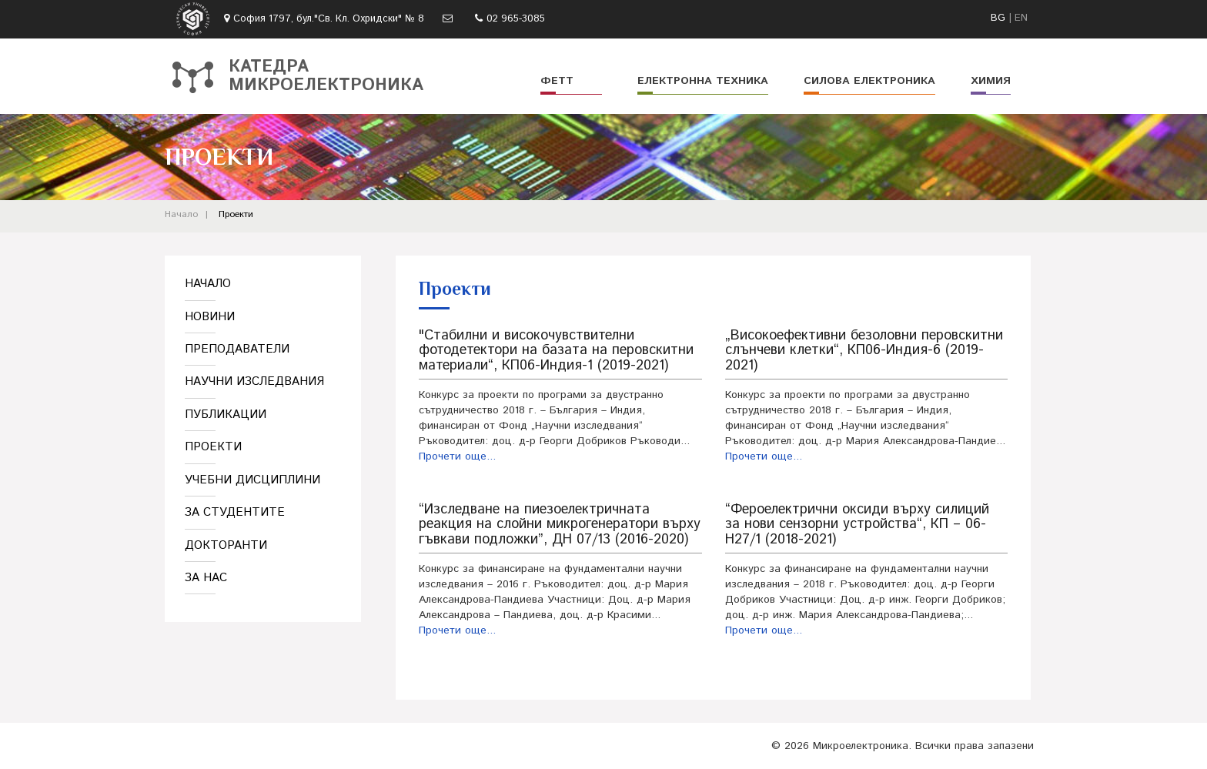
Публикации (225, 414)
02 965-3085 (515, 19)
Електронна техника (702, 81)
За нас (206, 578)
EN (1021, 18)
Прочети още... (457, 456)
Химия (991, 81)
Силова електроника (869, 81)
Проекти (236, 214)
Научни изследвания (254, 381)
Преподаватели (237, 349)
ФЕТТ (556, 81)
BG (998, 18)
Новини (210, 317)
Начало (181, 214)
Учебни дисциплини (252, 480)
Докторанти (226, 545)
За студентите (235, 512)
